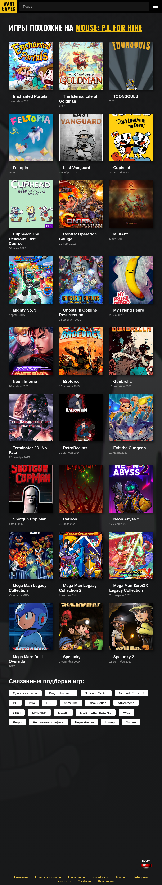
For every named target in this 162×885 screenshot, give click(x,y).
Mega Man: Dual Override (27, 795)
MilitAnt (114, 283)
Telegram (124, 877)
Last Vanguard (69, 199)
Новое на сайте (40, 877)
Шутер (110, 855)
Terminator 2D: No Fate (25, 539)
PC (15, 835)
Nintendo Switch (96, 826)
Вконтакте (66, 877)
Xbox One (71, 835)
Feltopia (14, 199)
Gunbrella (116, 455)
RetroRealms (68, 539)
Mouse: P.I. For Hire (110, 27)
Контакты (93, 880)
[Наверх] (146, 866)
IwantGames (8, 6)
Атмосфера (126, 835)
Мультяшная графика (95, 845)
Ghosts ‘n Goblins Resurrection (81, 370)
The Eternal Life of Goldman (78, 114)
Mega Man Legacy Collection (29, 707)
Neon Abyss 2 (119, 623)
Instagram (145, 877)
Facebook (87, 877)
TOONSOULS (119, 114)
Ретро (17, 855)
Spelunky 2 (117, 795)
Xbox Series (97, 835)
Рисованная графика (48, 855)
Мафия (63, 845)
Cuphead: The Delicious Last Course (29, 284)
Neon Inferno (18, 455)
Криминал (39, 845)
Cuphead (115, 199)
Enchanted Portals (22, 114)
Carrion (64, 623)
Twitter (106, 877)
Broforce (65, 455)
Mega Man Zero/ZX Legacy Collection (128, 709)
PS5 (49, 835)
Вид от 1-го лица (61, 826)
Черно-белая (84, 855)
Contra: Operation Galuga (77, 283)
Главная (16, 877)
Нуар (126, 845)
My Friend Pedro (120, 370)
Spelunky (65, 795)
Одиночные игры (25, 826)
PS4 (32, 835)
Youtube (74, 880)
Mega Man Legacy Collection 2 (80, 707)
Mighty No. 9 (17, 370)
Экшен (131, 855)
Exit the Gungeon (121, 539)
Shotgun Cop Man (21, 623)
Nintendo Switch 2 (131, 826)
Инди (17, 845)
